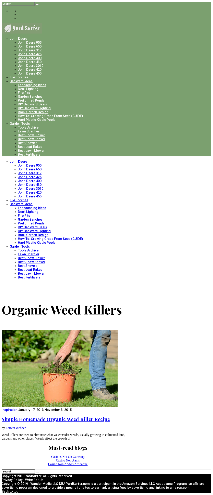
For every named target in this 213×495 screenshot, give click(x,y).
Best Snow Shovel (31, 139)
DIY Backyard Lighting (34, 108)
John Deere (18, 39)
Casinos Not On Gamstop (68, 456)
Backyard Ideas (21, 81)
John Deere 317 (30, 50)
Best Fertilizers (29, 154)
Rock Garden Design (33, 112)
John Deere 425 (30, 54)
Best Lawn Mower (31, 151)
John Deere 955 (30, 42)
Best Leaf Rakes (30, 147)
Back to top (10, 491)
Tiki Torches (19, 77)
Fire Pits (24, 93)
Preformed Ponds (31, 100)
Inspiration (9, 410)
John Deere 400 (30, 58)
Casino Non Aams (68, 460)
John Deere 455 (30, 73)
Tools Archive (28, 127)
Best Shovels (27, 143)
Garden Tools (20, 124)
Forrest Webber (16, 428)
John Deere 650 (30, 46)
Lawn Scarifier (28, 131)
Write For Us (34, 480)
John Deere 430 (30, 62)
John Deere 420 (30, 69)
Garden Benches (30, 97)
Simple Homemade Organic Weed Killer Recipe (56, 419)
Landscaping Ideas (32, 85)
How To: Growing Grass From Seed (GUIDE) (50, 116)
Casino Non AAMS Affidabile (68, 464)
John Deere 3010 (30, 66)
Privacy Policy (12, 480)
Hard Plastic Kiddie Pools (37, 120)
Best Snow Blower (31, 135)
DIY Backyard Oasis (32, 104)
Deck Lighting (28, 89)
